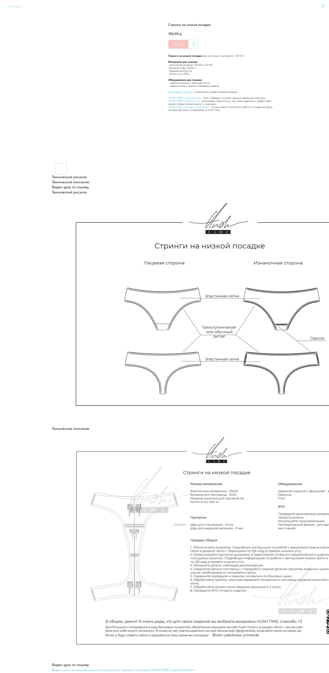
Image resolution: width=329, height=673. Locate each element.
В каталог (15, 6)
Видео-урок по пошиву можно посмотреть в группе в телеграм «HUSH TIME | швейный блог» (123, 670)
